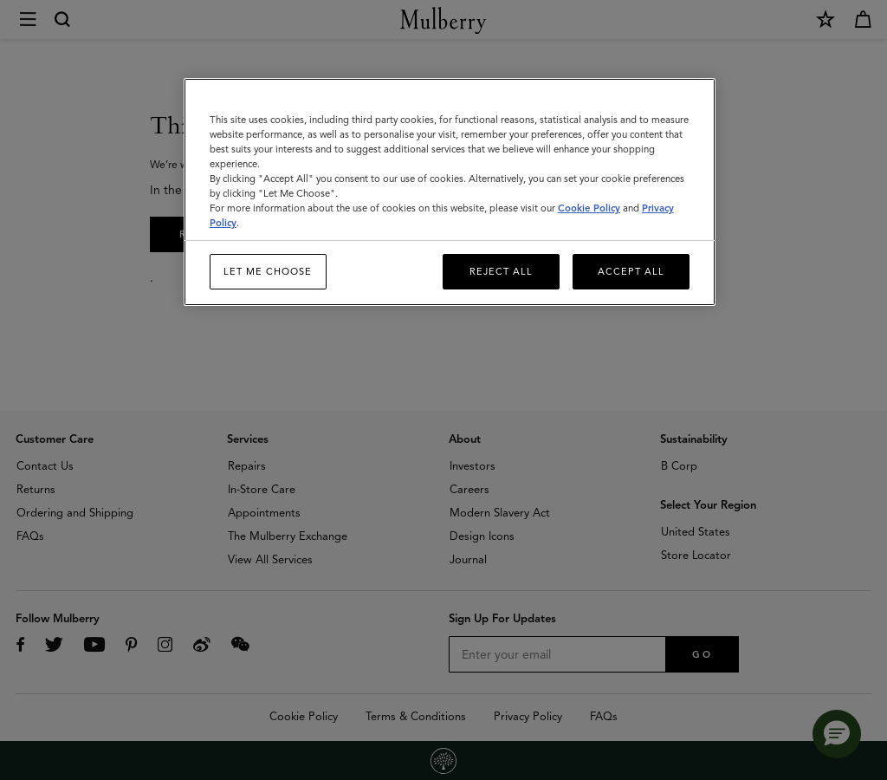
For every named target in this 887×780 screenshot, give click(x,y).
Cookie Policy (589, 208)
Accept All (631, 271)
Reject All (501, 271)
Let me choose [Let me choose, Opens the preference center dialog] (267, 271)
